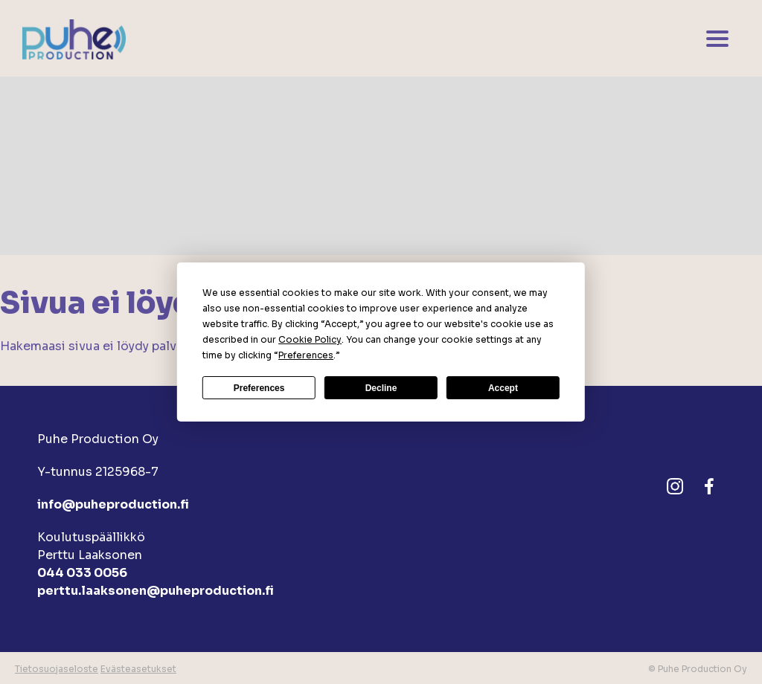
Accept (503, 388)
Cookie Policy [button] (310, 339)
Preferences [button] (305, 355)
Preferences (259, 388)
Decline (381, 388)
